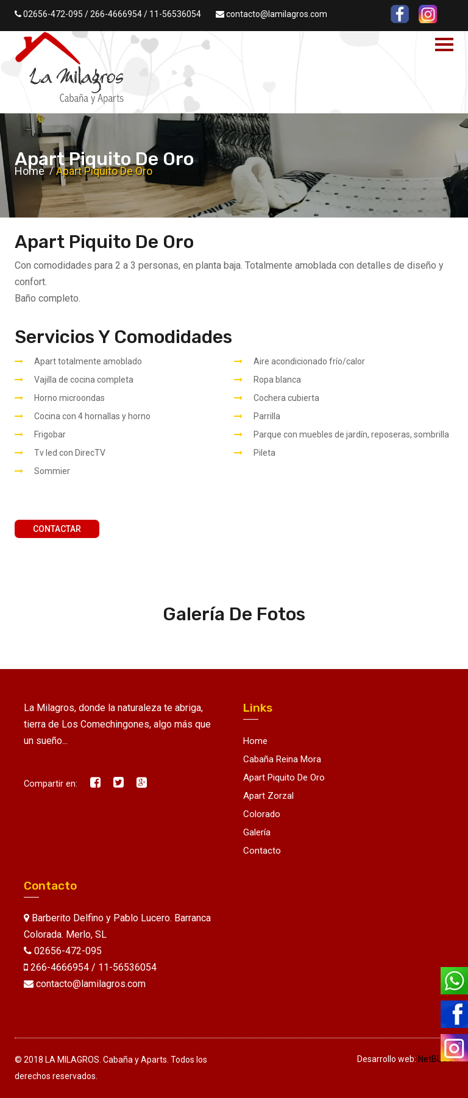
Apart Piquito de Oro (284, 777)
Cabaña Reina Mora (282, 759)
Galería (257, 832)
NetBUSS (435, 1059)
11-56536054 (175, 14)
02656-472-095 (53, 14)
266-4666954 (116, 14)
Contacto (262, 850)
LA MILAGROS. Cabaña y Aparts (106, 1059)
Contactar (57, 529)
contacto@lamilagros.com (276, 14)
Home (29, 171)
